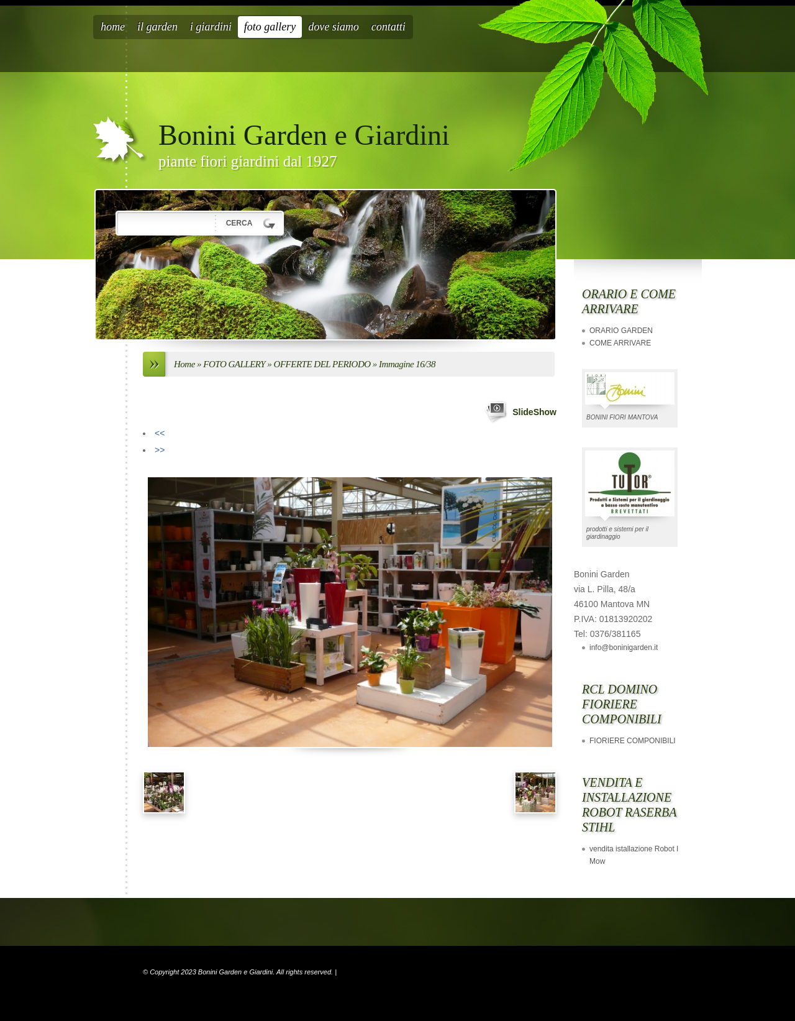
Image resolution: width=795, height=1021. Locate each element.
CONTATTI (388, 27)
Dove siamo (333, 27)
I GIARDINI (211, 27)
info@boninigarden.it (623, 647)
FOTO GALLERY (270, 27)
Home (113, 27)
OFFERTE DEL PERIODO (322, 364)
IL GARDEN (157, 27)
